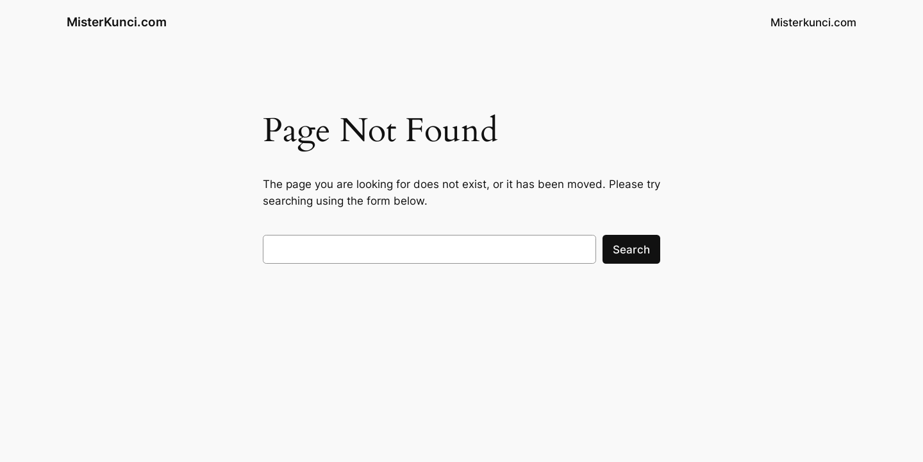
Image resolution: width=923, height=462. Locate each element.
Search (631, 249)
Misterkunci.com (813, 22)
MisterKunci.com (117, 22)
